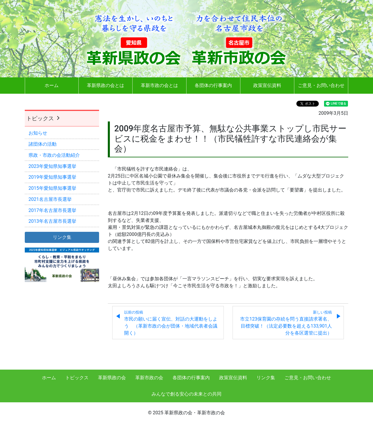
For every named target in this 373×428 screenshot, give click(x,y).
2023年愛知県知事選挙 (52, 166)
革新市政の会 (149, 377)
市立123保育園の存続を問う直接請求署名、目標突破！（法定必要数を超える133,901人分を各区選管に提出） (286, 323)
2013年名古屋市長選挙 (52, 221)
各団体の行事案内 (213, 85)
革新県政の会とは (105, 85)
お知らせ (38, 133)
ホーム (52, 85)
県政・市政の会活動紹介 (54, 155)
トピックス (43, 118)
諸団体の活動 (43, 144)
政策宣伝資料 (267, 85)
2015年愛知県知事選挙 (52, 188)
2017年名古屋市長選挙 (52, 210)
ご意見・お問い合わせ (321, 85)
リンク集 (265, 377)
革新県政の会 (112, 377)
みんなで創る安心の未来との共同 (186, 394)
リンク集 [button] (62, 237)
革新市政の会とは (159, 85)
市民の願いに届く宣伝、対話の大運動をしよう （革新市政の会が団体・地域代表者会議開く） (170, 323)
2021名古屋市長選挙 (50, 199)
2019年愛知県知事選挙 (52, 177)
